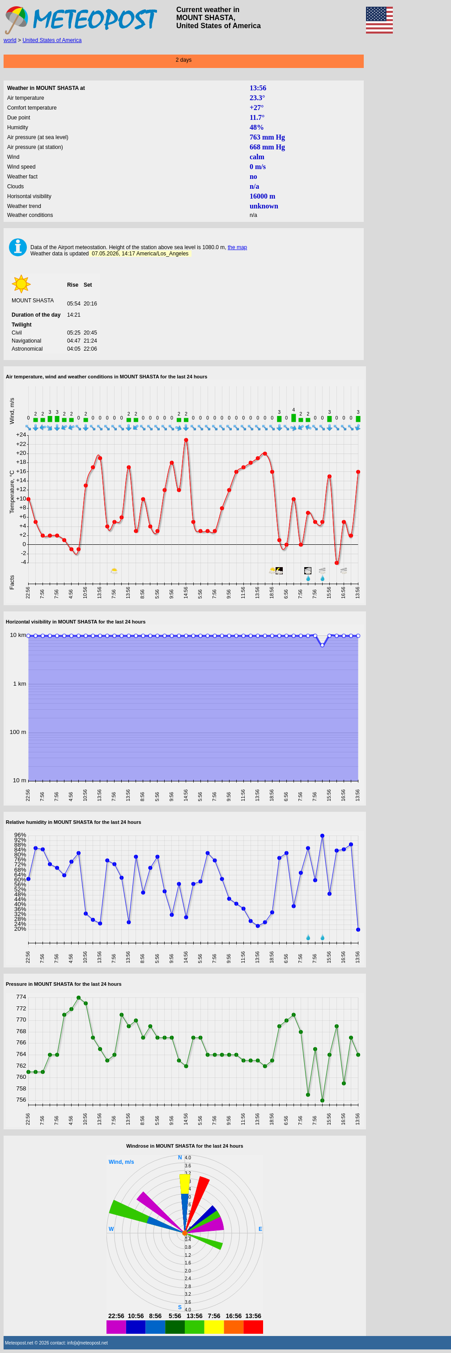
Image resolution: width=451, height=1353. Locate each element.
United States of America (51, 40)
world (10, 40)
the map (237, 247)
